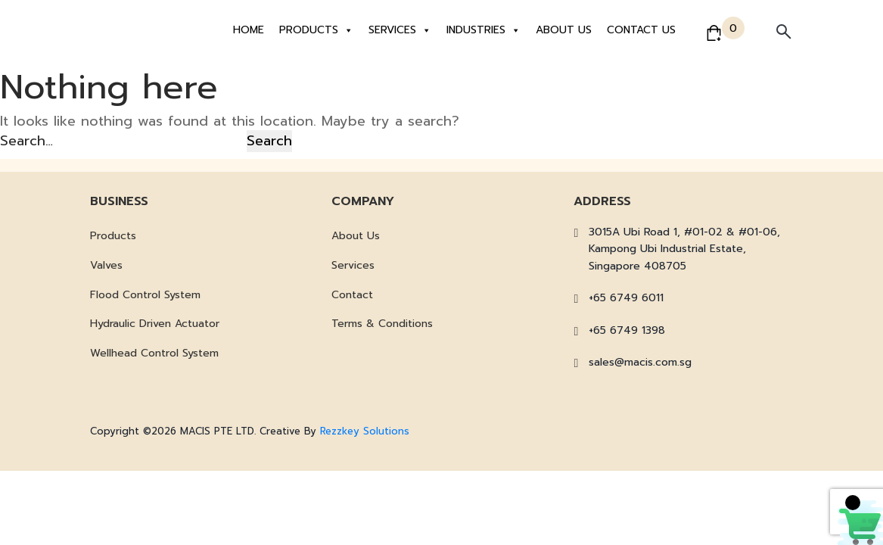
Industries (483, 30)
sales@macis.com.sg (640, 362)
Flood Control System (145, 295)
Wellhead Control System (154, 353)
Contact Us (641, 30)
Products (316, 30)
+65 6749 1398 (627, 330)
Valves (106, 265)
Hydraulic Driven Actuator (154, 324)
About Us (564, 30)
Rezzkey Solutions (364, 431)
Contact (352, 295)
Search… (26, 140)
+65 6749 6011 (626, 298)
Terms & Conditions (382, 324)
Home (248, 30)
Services (399, 30)
